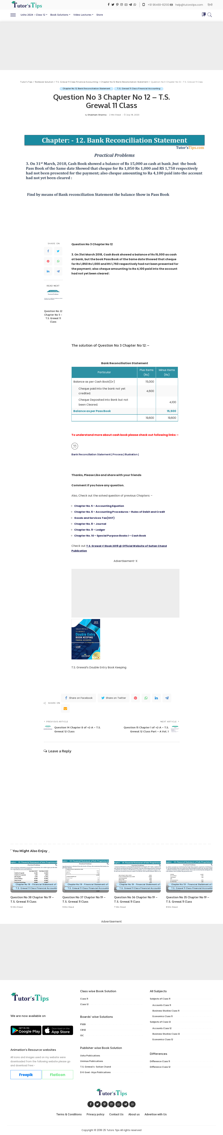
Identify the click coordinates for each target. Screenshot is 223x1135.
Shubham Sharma (97, 115)
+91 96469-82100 (159, 5)
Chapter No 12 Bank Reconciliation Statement (86, 88)
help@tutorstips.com (189, 5)
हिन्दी (210, 5)
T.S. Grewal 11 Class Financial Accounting (139, 88)
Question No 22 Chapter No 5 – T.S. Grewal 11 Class (53, 316)
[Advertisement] (111, 45)
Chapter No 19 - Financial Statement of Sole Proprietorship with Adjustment (56, 884)
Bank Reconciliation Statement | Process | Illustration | (107, 454)
